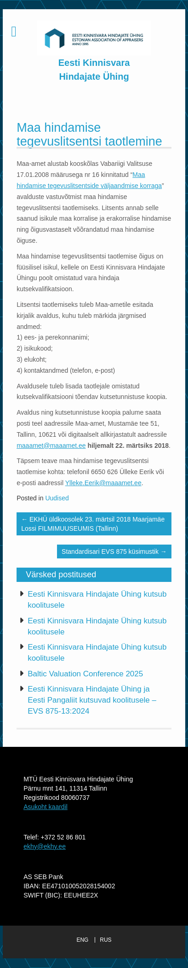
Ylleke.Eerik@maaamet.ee (103, 483)
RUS (105, 940)
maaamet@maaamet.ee (51, 445)
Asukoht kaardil (45, 806)
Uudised (56, 498)
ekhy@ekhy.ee (44, 846)
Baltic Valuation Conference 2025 (85, 673)
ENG (82, 940)
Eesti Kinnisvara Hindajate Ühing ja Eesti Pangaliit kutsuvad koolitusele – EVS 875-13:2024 (92, 700)
